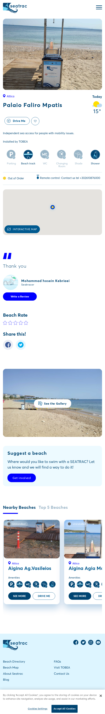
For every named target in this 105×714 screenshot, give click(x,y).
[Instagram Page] (90, 644)
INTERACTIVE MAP (22, 229)
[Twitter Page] (83, 644)
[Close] (101, 697)
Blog (6, 679)
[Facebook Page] (76, 644)
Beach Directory (14, 661)
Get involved (21, 478)
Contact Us (61, 673)
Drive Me (16, 121)
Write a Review (20, 296)
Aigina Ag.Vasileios (29, 568)
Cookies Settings (37, 710)
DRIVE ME (44, 596)
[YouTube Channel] (98, 644)
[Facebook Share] (8, 349)
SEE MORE (19, 596)
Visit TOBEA (62, 667)
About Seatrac (13, 673)
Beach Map (11, 667)
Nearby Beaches (19, 507)
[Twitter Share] (21, 349)
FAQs (57, 661)
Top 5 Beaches (53, 507)
